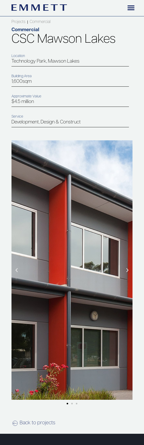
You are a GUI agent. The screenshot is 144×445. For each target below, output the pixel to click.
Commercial (40, 22)
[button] (131, 7)
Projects (18, 22)
